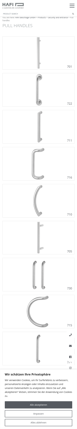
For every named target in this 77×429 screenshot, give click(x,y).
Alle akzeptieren (38, 404)
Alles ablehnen (38, 422)
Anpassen (38, 413)
